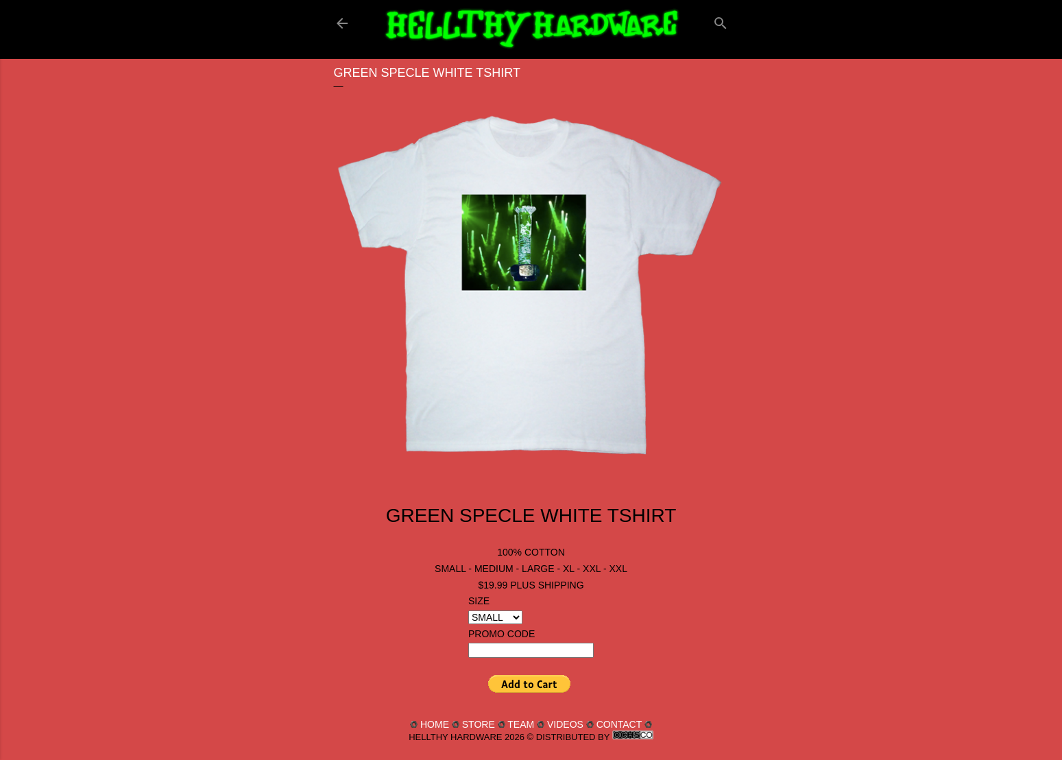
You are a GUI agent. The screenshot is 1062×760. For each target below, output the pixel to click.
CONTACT (619, 724)
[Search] (720, 20)
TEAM (520, 724)
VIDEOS (565, 724)
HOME (434, 724)
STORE (478, 724)
